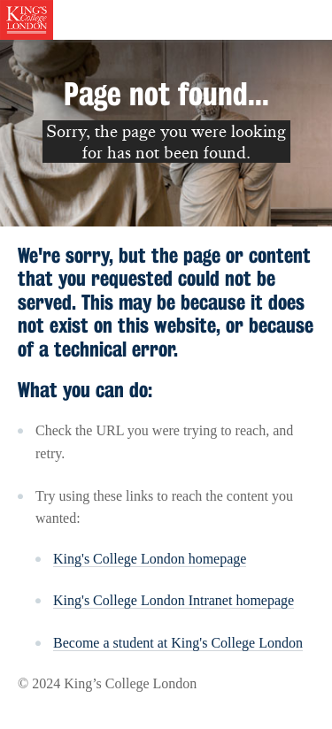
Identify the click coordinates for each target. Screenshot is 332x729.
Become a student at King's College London (178, 642)
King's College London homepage (149, 558)
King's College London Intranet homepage (173, 600)
